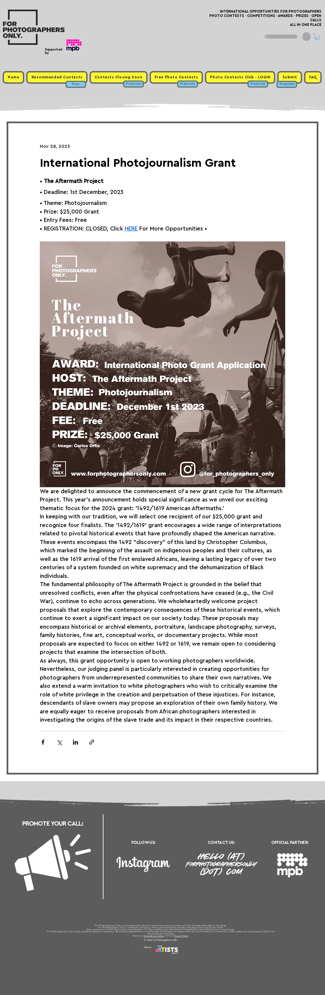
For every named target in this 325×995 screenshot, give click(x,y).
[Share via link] (92, 742)
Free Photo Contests (152, 955)
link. (273, 931)
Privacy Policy (181, 935)
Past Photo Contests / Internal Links (184, 955)
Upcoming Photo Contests (125, 955)
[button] (317, 36)
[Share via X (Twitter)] (59, 742)
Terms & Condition (154, 935)
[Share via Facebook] (43, 742)
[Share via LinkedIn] (75, 742)
